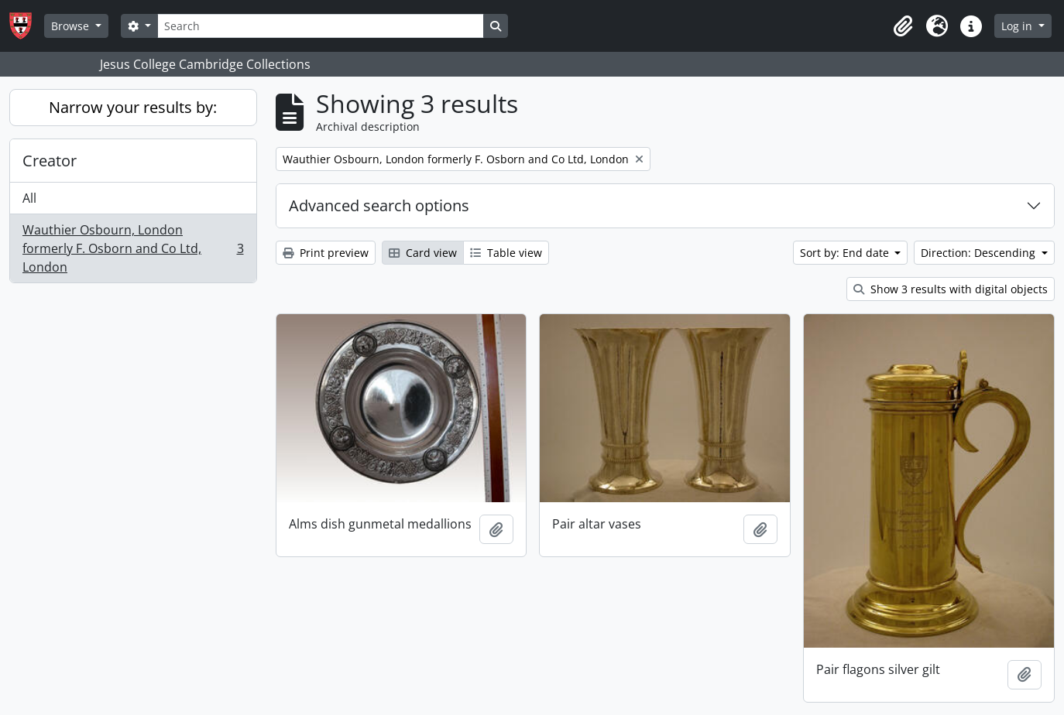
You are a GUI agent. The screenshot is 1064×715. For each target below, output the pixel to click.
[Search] (320, 26)
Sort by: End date (846, 252)
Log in (1018, 26)
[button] (903, 26)
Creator (49, 160)
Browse (71, 26)
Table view (506, 252)
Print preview (326, 252)
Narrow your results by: (133, 107)
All (29, 198)
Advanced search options (379, 205)
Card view (423, 252)
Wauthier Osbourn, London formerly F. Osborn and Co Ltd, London (133, 248)
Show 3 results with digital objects (950, 289)
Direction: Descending (979, 252)
